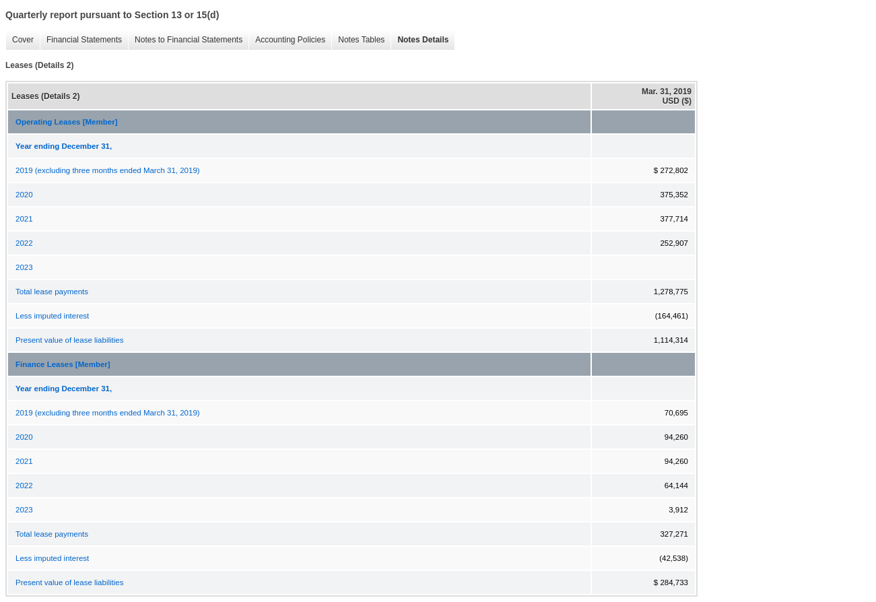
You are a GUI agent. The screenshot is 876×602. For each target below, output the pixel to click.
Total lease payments (51, 292)
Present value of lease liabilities (69, 340)
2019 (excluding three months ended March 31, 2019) (107, 170)
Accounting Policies (286, 40)
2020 (24, 195)
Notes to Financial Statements (185, 40)
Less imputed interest (52, 316)
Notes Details (419, 40)
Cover (19, 40)
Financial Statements (81, 40)
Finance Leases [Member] (62, 364)
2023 (24, 267)
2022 (24, 243)
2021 (24, 219)
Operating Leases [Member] (66, 122)
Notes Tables (357, 40)
